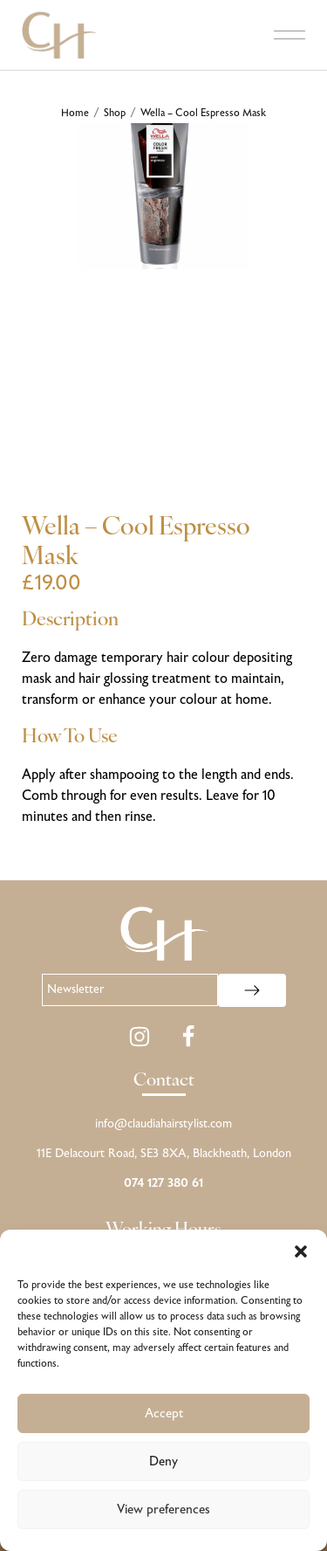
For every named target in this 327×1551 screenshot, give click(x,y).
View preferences (163, 1510)
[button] (301, 1251)
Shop (115, 114)
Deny (163, 1462)
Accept (164, 1414)
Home (75, 114)
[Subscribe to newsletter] (252, 990)
